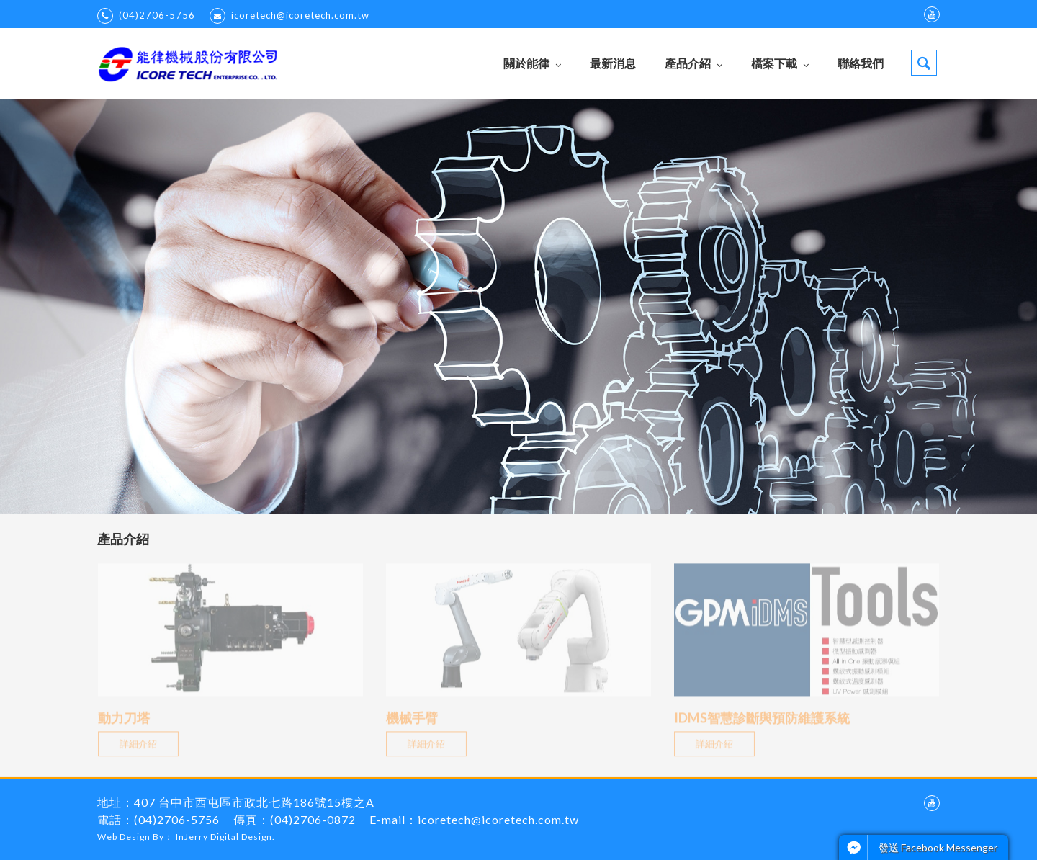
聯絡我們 (861, 63)
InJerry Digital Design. (225, 836)
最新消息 (613, 63)
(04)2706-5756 (146, 16)
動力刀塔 (124, 724)
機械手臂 (412, 724)
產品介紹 (693, 63)
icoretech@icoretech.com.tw (289, 16)
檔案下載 (780, 63)
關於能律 (532, 63)
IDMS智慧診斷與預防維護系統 (762, 724)
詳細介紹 (134, 750)
